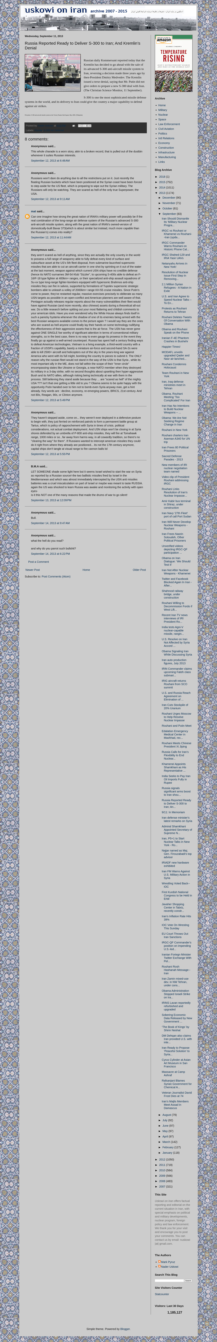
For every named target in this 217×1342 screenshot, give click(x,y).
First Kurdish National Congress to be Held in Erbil (177, 895)
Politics (162, 133)
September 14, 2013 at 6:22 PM (50, 553)
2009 (162, 1175)
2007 (162, 1186)
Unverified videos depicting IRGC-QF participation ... (174, 549)
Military (162, 109)
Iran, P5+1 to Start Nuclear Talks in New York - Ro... (176, 842)
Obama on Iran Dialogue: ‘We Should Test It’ (176, 561)
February (168, 1147)
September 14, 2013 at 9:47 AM (50, 523)
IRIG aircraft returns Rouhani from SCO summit (174, 684)
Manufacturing (167, 157)
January (167, 1152)
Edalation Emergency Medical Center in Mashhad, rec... (175, 734)
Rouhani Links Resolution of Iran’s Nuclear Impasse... (175, 492)
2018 (162, 176)
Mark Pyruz (168, 1262)
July (165, 1120)
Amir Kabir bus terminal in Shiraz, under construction (176, 504)
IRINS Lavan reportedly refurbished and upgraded (176, 1006)
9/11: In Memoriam (173, 812)
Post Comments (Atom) (56, 576)
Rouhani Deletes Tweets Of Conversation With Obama (177, 320)
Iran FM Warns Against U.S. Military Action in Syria (176, 875)
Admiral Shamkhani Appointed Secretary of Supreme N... (177, 830)
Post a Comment (38, 561)
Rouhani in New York (175, 429)
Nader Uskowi (169, 1266)
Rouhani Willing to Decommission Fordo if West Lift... (177, 606)
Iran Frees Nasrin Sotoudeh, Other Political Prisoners (174, 537)
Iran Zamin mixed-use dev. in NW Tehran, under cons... (175, 982)
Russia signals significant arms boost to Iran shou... (176, 791)
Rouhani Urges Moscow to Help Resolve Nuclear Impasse (176, 717)
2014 (162, 187)
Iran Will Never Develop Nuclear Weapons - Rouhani (176, 525)
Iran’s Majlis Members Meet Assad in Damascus (175, 1105)
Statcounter (162, 1294)
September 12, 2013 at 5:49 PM (50, 400)
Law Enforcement (169, 124)
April (165, 1136)
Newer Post (32, 569)
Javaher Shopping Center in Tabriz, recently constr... (173, 907)
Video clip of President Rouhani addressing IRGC (175, 480)
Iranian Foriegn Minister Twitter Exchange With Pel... (176, 958)
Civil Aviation (166, 128)
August (167, 1114)
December (169, 197)
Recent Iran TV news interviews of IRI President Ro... (175, 618)
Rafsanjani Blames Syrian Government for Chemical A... (177, 1084)
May (165, 1131)
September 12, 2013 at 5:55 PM (50, 454)
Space (162, 119)
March (166, 1141)
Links (161, 161)
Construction (166, 147)
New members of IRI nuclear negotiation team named (174, 468)
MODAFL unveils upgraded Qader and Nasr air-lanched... (175, 355)
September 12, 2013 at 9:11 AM (50, 199)
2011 (162, 1164)
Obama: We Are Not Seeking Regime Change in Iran (174, 421)
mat (33, 211)
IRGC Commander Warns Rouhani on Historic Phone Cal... (175, 246)
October (167, 208)
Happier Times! (171, 346)
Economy (164, 143)
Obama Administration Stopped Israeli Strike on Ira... (176, 994)
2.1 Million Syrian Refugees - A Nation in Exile (176, 287)
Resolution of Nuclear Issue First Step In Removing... (175, 275)
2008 (162, 1181)
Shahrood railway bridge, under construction (172, 594)
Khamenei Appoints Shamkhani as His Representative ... (174, 767)
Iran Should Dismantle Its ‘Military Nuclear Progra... (175, 222)
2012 (162, 1159)
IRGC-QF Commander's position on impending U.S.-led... (176, 946)
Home (86, 569)
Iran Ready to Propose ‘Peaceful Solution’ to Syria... (176, 1051)
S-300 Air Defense (54, 130)
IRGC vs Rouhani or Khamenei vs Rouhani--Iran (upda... (177, 234)
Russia (38, 130)
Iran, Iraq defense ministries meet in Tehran (173, 385)
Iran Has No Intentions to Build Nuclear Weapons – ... (175, 409)
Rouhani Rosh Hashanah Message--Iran (176, 970)
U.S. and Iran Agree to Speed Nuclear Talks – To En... (177, 300)
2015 (162, 182)
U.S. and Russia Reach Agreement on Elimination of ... (176, 696)
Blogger (125, 1328)
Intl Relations (166, 138)
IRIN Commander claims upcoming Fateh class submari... (177, 672)
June (165, 1125)
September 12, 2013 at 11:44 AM (51, 237)
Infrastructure (166, 152)
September (169, 213)
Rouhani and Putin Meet (177, 725)
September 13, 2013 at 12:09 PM (51, 500)
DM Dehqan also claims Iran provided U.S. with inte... (177, 1039)
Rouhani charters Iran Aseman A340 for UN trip (176, 438)
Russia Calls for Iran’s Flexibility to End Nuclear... (175, 755)
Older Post (139, 569)
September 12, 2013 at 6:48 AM (50, 160)
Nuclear (163, 114)
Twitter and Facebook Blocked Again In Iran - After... (177, 582)
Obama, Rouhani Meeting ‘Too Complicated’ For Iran (176, 397)
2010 (162, 1170)
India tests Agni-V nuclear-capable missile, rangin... (173, 630)
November (169, 203)
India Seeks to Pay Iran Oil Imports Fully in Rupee (176, 779)
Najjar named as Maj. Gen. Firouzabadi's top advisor (177, 854)
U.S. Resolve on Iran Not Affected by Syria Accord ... (176, 642)
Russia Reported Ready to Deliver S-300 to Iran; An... (176, 803)
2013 (162, 192)
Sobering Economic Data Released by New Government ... (177, 1018)
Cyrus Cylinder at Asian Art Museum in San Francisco (176, 1063)
